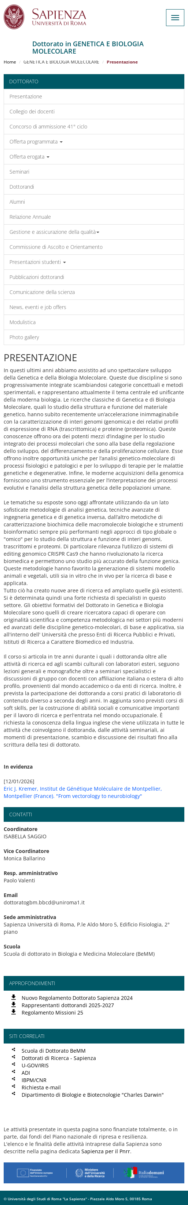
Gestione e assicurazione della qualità (54, 231)
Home (10, 62)
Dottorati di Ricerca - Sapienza (59, 1058)
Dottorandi (22, 186)
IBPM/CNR (34, 1080)
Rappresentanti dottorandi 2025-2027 (68, 1005)
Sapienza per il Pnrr (105, 1151)
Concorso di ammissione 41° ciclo (48, 126)
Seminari (19, 171)
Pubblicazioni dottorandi (37, 276)
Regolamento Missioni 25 (52, 1012)
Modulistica (23, 322)
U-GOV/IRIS (35, 1065)
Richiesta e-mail (41, 1087)
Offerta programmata (36, 141)
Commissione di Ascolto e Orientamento (56, 246)
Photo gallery (24, 337)
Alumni (17, 201)
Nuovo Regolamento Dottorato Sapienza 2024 (77, 997)
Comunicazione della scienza (42, 291)
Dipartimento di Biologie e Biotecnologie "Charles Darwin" (93, 1094)
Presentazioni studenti (38, 261)
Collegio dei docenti (32, 111)
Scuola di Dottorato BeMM (54, 1050)
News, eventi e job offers (38, 307)
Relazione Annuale (30, 216)
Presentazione (26, 96)
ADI (26, 1072)
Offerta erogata (29, 156)
